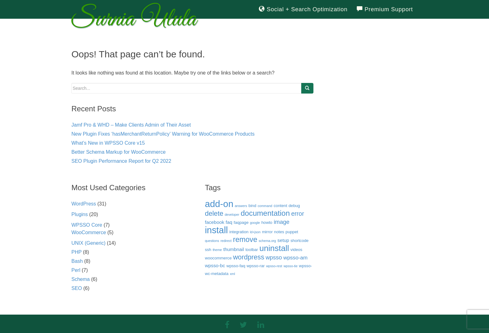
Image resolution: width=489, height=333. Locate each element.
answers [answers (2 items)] (241, 206)
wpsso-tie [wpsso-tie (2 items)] (290, 266)
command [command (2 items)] (265, 206)
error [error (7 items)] (297, 213)
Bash (77, 261)
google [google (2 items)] (255, 222)
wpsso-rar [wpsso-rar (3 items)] (256, 265)
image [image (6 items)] (281, 222)
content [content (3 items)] (280, 205)
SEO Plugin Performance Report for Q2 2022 (121, 161)
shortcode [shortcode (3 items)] (299, 240)
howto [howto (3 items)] (266, 222)
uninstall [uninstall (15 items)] (274, 248)
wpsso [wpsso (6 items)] (274, 257)
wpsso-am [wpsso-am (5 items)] (295, 258)
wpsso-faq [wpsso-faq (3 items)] (235, 265)
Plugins (79, 214)
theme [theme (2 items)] (217, 250)
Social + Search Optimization (303, 9)
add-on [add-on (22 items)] (219, 204)
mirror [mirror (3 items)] (267, 231)
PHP (76, 252)
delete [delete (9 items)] (214, 213)
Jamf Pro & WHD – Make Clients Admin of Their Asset (131, 125)
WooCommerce (88, 232)
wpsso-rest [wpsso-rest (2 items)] (274, 266)
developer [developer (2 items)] (232, 214)
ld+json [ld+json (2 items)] (255, 232)
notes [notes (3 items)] (279, 231)
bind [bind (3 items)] (252, 205)
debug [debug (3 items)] (294, 205)
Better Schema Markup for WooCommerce (118, 152)
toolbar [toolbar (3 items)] (251, 249)
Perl (75, 270)
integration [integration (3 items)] (239, 231)
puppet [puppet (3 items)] (292, 231)
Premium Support (385, 9)
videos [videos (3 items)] (296, 249)
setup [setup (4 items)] (283, 240)
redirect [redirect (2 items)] (226, 241)
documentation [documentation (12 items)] (265, 213)
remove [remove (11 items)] (245, 239)
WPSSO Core (86, 225)
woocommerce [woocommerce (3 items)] (218, 258)
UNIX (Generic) (88, 243)
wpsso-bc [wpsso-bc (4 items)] (215, 265)
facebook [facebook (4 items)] (214, 222)
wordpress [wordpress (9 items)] (248, 257)
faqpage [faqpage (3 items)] (241, 222)
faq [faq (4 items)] (229, 222)
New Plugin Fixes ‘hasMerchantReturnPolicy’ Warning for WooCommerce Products (162, 134)
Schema (80, 279)
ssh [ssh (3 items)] (208, 249)
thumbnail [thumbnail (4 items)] (233, 249)
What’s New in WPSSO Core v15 (108, 143)
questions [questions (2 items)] (212, 241)
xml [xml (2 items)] (232, 274)
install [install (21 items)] (216, 230)
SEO (76, 288)
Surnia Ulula (133, 21)
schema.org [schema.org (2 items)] (267, 241)
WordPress (83, 203)
